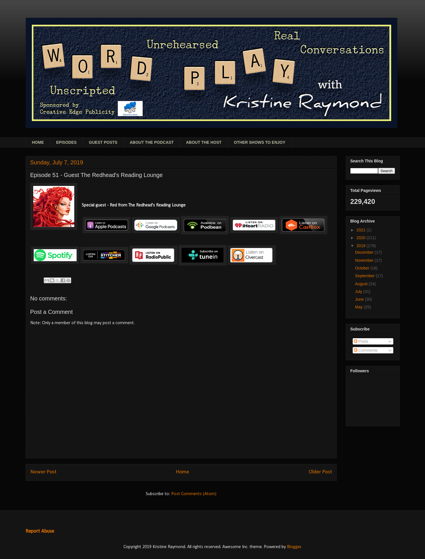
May (359, 307)
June (360, 299)
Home (182, 472)
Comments (366, 350)
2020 (361, 237)
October (362, 268)
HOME (38, 142)
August (361, 284)
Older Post (320, 472)
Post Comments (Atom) (193, 494)
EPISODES (66, 142)
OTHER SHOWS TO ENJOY (259, 142)
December (364, 252)
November (364, 260)
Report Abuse (39, 531)
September (365, 275)
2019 (361, 245)
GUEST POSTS (103, 142)
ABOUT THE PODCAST (152, 142)
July (359, 291)
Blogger (294, 547)
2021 (361, 230)
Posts (361, 341)
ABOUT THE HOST (204, 142)
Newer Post (43, 472)
